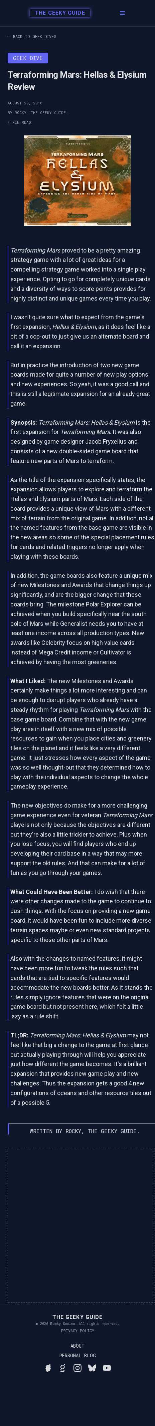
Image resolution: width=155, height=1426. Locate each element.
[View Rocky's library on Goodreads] (63, 1367)
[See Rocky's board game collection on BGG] (48, 1367)
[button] (123, 13)
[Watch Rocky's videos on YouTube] (107, 1367)
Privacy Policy (77, 1330)
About (77, 1346)
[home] (56, 13)
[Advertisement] (77, 1225)
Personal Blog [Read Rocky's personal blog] (77, 1355)
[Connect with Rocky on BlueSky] (92, 1367)
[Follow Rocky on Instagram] (77, 1367)
